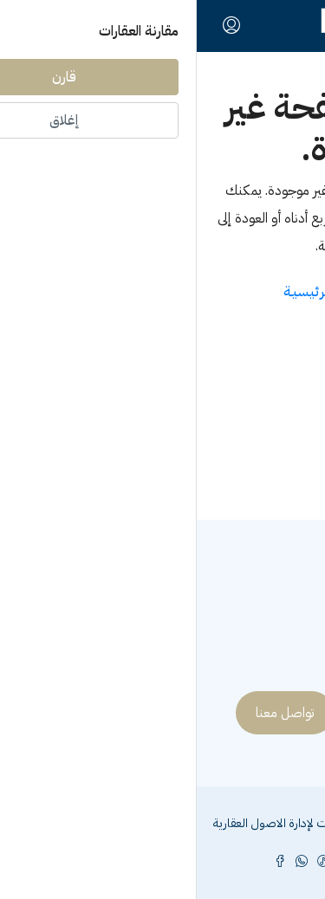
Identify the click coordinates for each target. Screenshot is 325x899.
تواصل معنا (88, 712)
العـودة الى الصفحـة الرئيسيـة (162, 291)
